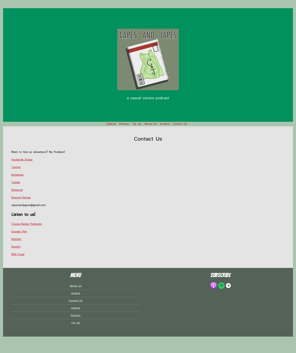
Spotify (16, 247)
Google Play (19, 231)
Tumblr (15, 182)
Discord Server (21, 197)
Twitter (16, 167)
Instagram (17, 175)
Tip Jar (136, 124)
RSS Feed (17, 254)
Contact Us (180, 124)
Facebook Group (21, 159)
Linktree (111, 124)
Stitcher (16, 239)
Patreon (124, 124)
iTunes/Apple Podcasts (26, 224)
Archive (165, 124)
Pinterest (17, 190)
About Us (151, 124)
